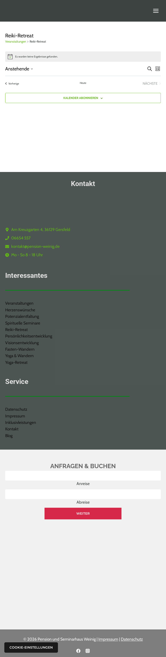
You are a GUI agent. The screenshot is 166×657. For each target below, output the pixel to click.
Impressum (15, 416)
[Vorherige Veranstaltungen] (12, 83)
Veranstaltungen (15, 41)
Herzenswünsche (20, 309)
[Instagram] (88, 651)
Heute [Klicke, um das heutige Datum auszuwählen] (83, 82)
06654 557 (21, 237)
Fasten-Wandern (20, 349)
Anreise (83, 483)
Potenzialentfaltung (22, 316)
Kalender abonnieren (80, 98)
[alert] (83, 56)
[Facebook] (78, 651)
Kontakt (11, 428)
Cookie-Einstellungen (31, 647)
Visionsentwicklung (22, 342)
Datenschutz (16, 409)
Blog (9, 435)
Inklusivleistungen (20, 422)
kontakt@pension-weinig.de (35, 246)
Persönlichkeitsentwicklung (28, 336)
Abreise (83, 502)
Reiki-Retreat (16, 329)
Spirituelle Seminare (22, 323)
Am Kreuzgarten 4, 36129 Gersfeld (40, 229)
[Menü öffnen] (156, 10)
